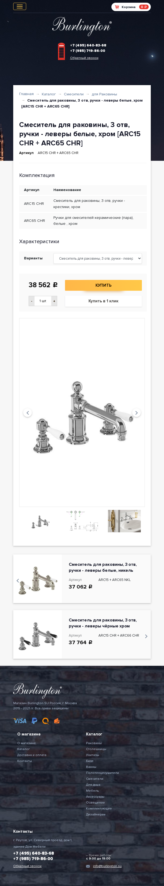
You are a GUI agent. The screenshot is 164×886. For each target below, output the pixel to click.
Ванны (91, 767)
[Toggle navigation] (19, 6)
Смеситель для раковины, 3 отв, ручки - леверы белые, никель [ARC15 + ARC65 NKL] (103, 570)
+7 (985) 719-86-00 (87, 51)
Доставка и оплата (31, 755)
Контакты (24, 761)
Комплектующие (99, 809)
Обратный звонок (84, 58)
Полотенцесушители (102, 773)
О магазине (26, 743)
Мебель (92, 791)
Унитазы (92, 755)
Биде (90, 761)
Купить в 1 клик (103, 301)
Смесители (74, 94)
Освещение (95, 803)
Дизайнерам (95, 815)
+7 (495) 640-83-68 (88, 45)
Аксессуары (95, 797)
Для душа (93, 785)
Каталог (49, 94)
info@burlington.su (107, 866)
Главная (26, 94)
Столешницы (96, 749)
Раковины (94, 743)
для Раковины (104, 94)
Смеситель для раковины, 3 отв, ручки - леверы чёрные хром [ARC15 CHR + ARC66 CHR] (103, 626)
